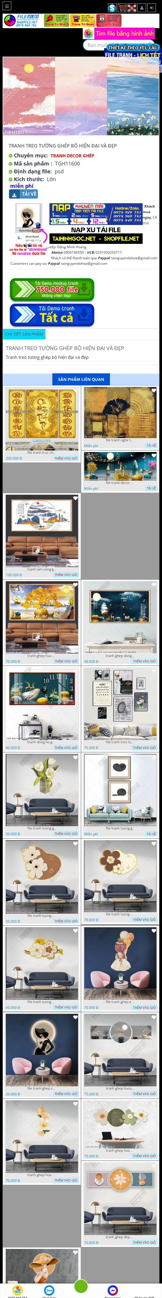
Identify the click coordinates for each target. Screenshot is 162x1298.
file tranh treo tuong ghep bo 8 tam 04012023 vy (120, 742)
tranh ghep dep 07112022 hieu (120, 1237)
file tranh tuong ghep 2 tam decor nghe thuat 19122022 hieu (120, 828)
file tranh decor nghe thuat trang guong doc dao (120, 483)
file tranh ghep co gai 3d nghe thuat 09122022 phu (41, 1088)
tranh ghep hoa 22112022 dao (120, 1150)
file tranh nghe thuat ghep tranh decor (120, 440)
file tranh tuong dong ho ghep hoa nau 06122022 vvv (120, 914)
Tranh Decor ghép (72, 156)
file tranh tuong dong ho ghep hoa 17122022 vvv (41, 1002)
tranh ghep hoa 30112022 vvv (41, 1175)
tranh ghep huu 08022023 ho (41, 656)
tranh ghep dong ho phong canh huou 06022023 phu (120, 656)
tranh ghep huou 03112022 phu (120, 1088)
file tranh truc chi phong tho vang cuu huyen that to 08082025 (41, 453)
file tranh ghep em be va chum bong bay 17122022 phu (120, 1002)
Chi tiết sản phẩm (24, 334)
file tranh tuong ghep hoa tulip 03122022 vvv (41, 828)
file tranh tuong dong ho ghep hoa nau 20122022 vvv (41, 916)
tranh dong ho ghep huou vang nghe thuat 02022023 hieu (41, 742)
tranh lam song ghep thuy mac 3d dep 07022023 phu (41, 569)
